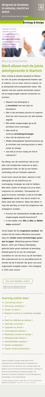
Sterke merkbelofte (9, 44)
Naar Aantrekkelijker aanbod (18, 281)
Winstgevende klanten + (16, 338)
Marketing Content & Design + (19, 334)
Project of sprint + (13, 310)
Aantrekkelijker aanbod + (16, 341)
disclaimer (20, 382)
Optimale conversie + (15, 324)
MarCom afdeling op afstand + (19, 320)
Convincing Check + (14, 302)
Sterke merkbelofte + (14, 345)
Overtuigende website (10, 34)
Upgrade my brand (9, 31)
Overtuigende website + (16, 331)
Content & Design (8, 37)
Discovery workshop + (15, 306)
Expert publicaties (8, 47)
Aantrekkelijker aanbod (10, 42)
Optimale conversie (9, 29)
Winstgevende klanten (11, 39)
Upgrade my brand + (14, 327)
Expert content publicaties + (18, 349)
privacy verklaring (30, 382)
